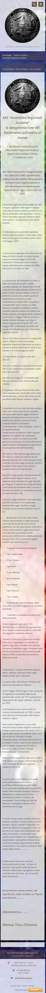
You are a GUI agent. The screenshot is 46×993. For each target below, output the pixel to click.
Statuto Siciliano (20, 55)
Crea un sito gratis (21, 990)
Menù (40, 4)
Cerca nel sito (34, 4)
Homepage (6, 55)
